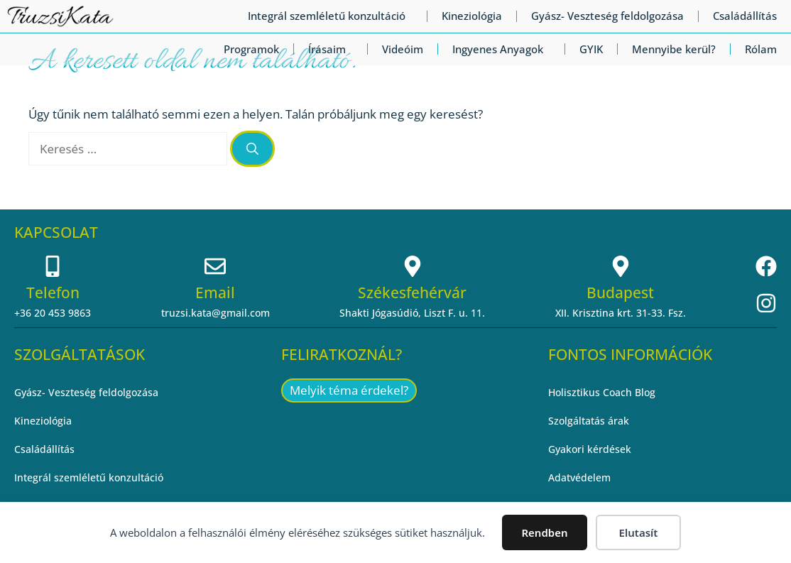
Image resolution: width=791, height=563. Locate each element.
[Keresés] (252, 149)
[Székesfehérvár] (412, 266)
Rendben (544, 532)
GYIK (591, 49)
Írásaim (330, 49)
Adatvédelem (579, 477)
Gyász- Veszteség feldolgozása (607, 16)
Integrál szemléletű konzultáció (330, 16)
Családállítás (745, 16)
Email (215, 292)
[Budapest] (620, 266)
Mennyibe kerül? (674, 49)
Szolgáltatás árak (588, 420)
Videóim (402, 49)
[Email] (215, 266)
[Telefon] (52, 266)
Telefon (53, 292)
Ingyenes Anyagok (501, 49)
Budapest (620, 292)
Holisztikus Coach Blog (601, 392)
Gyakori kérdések (589, 449)
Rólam (761, 49)
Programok (251, 49)
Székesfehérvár (412, 292)
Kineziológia (472, 16)
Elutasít (638, 532)
